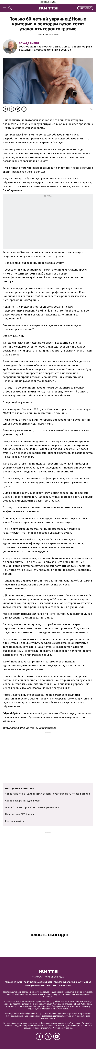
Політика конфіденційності (38, 982)
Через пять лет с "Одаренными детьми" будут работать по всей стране (47, 793)
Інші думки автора (19, 788)
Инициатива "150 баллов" (20, 814)
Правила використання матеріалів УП (72, 982)
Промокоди (65, 986)
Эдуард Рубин (29, 43)
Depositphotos (47, 727)
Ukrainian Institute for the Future (61, 310)
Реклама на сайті (13, 982)
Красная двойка (14, 821)
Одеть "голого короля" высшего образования (32, 807)
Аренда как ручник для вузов (22, 800)
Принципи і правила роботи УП (41, 986)
